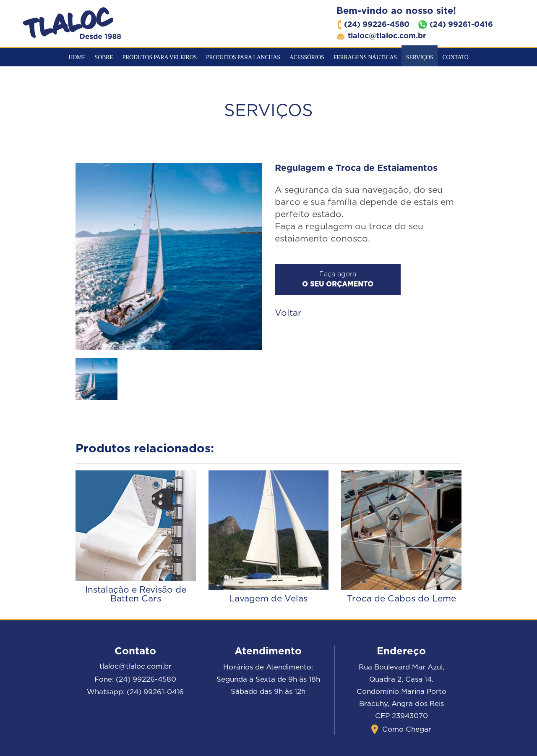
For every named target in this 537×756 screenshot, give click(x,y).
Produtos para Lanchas (243, 57)
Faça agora (337, 279)
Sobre (104, 57)
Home (76, 57)
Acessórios (306, 57)
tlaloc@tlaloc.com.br (135, 666)
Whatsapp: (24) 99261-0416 (135, 692)
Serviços (419, 57)
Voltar (288, 313)
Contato (455, 57)
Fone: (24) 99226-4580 (135, 679)
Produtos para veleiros (159, 57)
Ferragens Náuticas (365, 57)
